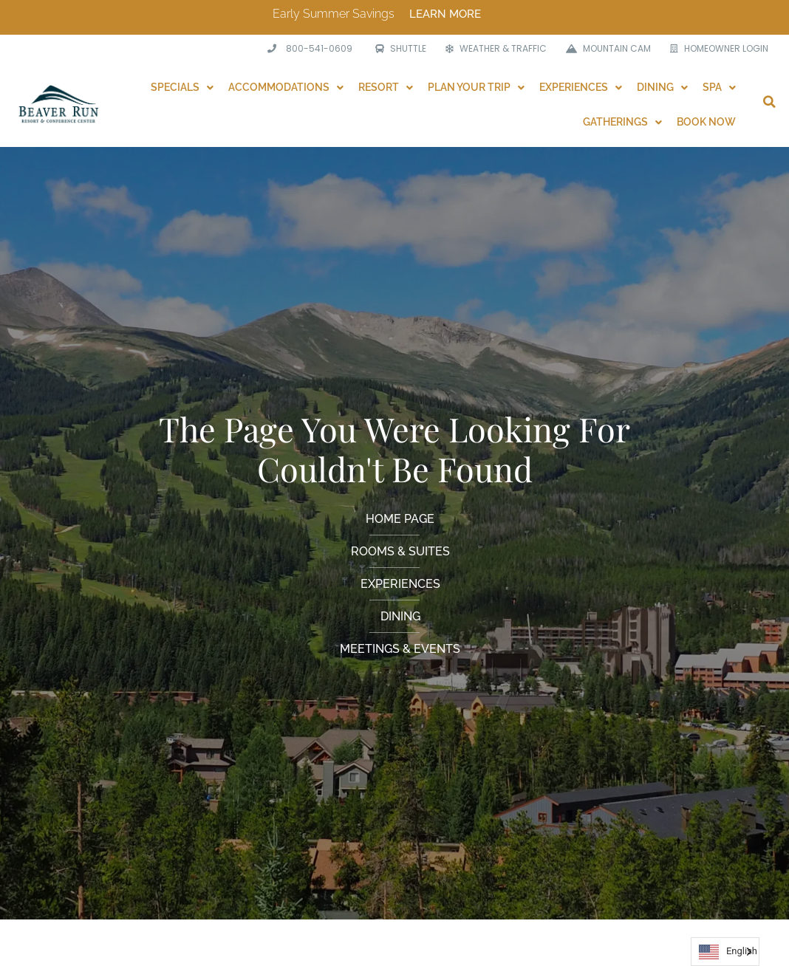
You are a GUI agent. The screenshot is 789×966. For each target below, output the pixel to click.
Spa (719, 87)
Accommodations (286, 87)
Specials (182, 87)
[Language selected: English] (725, 951)
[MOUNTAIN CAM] (605, 48)
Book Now (706, 122)
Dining (662, 87)
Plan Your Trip (476, 87)
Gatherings (622, 122)
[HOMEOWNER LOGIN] (715, 48)
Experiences (580, 87)
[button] (769, 102)
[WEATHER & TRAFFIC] (492, 48)
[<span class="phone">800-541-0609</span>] (308, 48)
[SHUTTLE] (397, 48)
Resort (385, 87)
